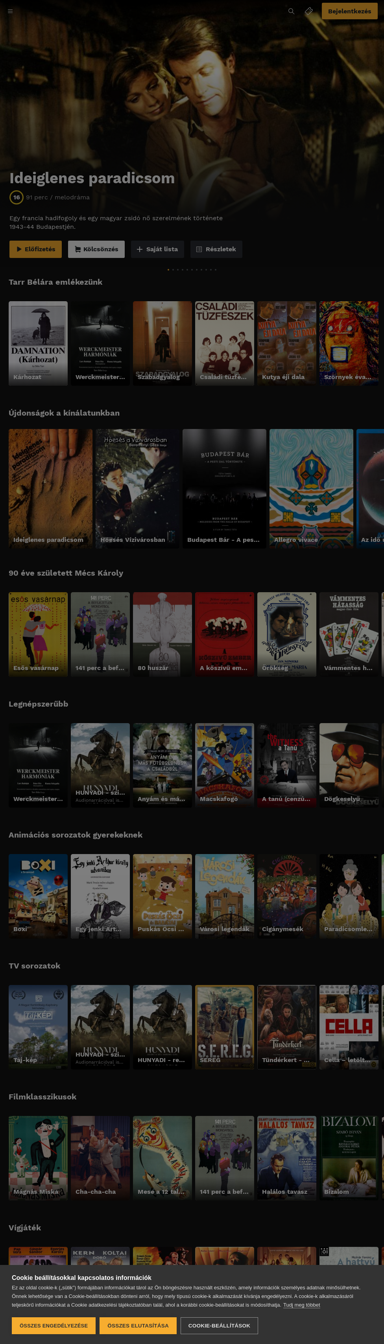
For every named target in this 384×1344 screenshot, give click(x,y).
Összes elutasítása (138, 1326)
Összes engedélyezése (54, 1326)
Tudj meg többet (301, 1305)
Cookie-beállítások (219, 1326)
